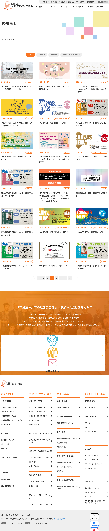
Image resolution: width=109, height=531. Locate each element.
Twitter (100, 511)
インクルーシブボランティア (38, 501)
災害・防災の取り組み (65, 476)
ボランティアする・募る (59, 7)
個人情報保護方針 (8, 482)
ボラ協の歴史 (5, 420)
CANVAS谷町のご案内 (36, 477)
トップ (3, 39)
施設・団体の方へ (35, 462)
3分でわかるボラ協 (7, 408)
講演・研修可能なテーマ (65, 419)
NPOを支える (90, 396)
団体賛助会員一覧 (90, 427)
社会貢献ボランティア (92, 484)
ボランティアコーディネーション (40, 492)
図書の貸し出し (62, 443)
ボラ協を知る (41, 7)
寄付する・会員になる (96, 7)
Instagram (100, 522)
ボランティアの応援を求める (40, 447)
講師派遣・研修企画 (58, 2)
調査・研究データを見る (65, 458)
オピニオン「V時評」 (9, 453)
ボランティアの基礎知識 (37, 403)
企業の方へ (90, 2)
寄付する (87, 419)
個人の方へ (33, 458)
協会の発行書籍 (62, 439)
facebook (100, 516)
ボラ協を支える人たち (8, 412)
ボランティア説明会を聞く (38, 408)
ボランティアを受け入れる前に (39, 453)
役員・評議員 (5, 440)
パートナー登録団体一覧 (93, 456)
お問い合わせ (6, 475)
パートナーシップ (90, 488)
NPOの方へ (80, 2)
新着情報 (46, 2)
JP (100, 2)
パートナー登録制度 (91, 451)
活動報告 (53, 54)
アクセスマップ (59, 515)
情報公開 (4, 444)
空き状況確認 (33, 482)
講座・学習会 (62, 396)
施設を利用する (35, 471)
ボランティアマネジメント (93, 460)
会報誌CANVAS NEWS (71, 54)
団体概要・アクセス (8, 436)
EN (105, 2)
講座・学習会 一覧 (63, 403)
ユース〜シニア (34, 416)
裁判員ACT (60, 467)
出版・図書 (61, 427)
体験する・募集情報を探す (38, 412)
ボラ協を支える (90, 412)
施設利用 (71, 2)
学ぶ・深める (78, 7)
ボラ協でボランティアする (39, 429)
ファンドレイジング (91, 464)
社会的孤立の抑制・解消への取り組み (67, 483)
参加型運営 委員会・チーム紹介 (11, 416)
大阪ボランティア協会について (11, 403)
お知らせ (41, 54)
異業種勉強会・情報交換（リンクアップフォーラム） (95, 498)
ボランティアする (36, 396)
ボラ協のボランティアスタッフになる (39, 437)
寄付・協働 (88, 492)
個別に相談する (34, 420)
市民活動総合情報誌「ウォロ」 (67, 434)
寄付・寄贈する (90, 403)
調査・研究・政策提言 (65, 452)
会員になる (88, 423)
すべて (30, 54)
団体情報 (4, 429)
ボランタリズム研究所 (64, 463)
